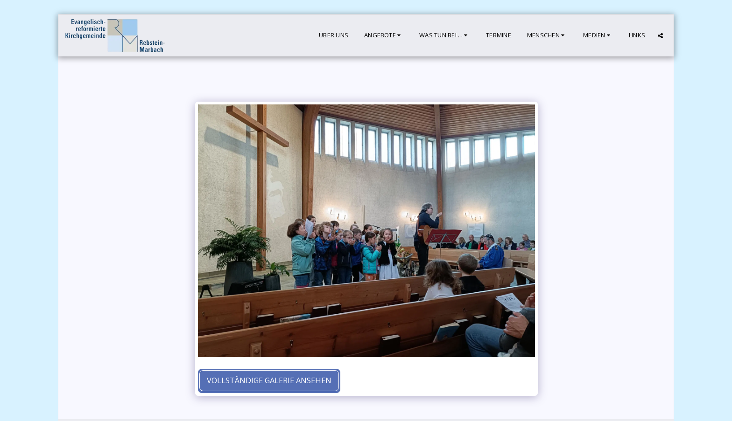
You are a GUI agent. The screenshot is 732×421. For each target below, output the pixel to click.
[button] (384, 35)
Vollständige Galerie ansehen (269, 380)
